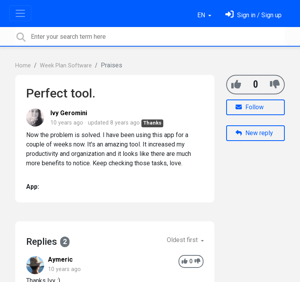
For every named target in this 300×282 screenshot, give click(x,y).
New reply (254, 133)
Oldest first (183, 240)
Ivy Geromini (68, 113)
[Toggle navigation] (20, 13)
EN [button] (202, 15)
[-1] (275, 84)
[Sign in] (253, 15)
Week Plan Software (66, 65)
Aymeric (60, 259)
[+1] (236, 84)
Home (23, 65)
